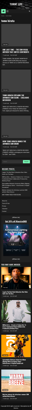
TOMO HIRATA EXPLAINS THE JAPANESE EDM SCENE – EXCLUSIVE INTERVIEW (16, 97)
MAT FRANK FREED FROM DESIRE (11, 194)
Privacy (4, 206)
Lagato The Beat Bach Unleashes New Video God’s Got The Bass (15, 293)
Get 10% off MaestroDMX (16, 221)
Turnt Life (16, 4)
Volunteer (4, 208)
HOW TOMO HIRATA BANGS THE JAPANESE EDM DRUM (14, 142)
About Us (4, 200)
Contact (4, 211)
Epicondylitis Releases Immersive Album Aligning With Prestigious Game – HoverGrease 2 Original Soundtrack (15, 185)
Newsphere (24, 406)
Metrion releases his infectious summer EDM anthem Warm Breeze (16, 395)
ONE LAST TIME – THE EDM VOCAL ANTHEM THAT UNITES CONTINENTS (16, 50)
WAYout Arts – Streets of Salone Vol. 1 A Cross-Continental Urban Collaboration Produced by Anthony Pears (16, 179)
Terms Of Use (6, 203)
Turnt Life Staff (13, 55)
